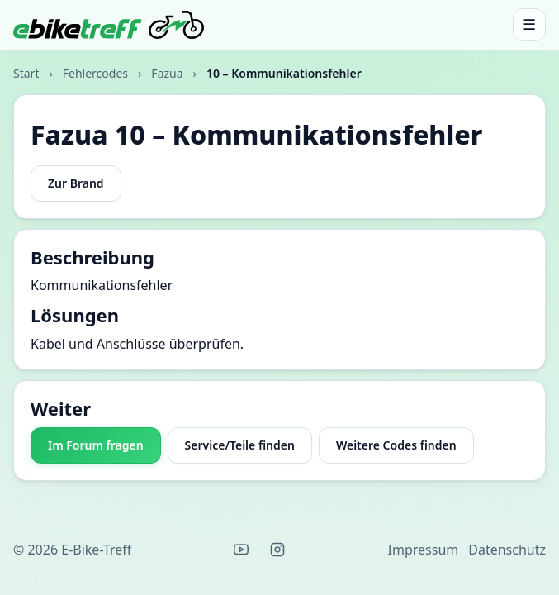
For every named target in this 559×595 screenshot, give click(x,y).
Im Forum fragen (96, 445)
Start (26, 73)
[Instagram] (277, 549)
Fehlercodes (95, 73)
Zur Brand (76, 183)
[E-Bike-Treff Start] (108, 25)
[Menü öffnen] (529, 24)
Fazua (166, 73)
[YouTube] (241, 549)
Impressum (423, 549)
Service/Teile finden (240, 445)
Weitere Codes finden (396, 445)
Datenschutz (507, 549)
